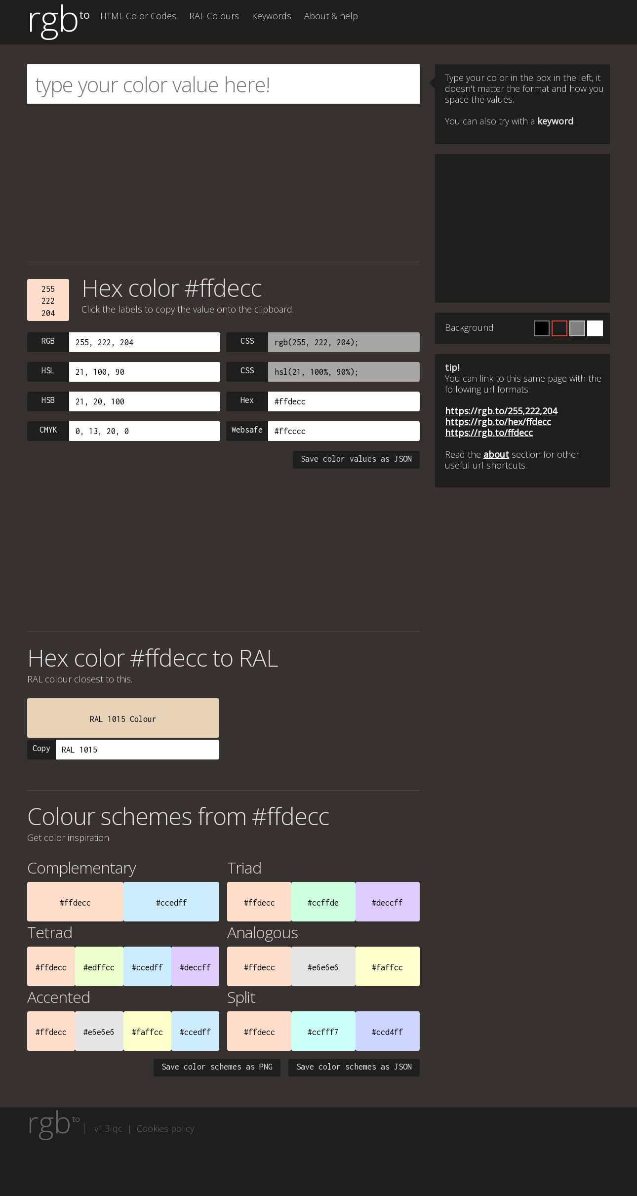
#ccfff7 (323, 1032)
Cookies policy (165, 1128)
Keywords (271, 16)
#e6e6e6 (323, 967)
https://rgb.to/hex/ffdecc (498, 422)
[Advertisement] (223, 183)
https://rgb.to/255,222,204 (501, 411)
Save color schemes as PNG (217, 1066)
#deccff (387, 902)
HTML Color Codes (138, 16)
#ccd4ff (387, 1032)
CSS (247, 340)
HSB (48, 400)
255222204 (48, 301)
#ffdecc (75, 902)
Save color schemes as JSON (354, 1066)
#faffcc (387, 967)
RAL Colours (214, 16)
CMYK (48, 429)
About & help (331, 16)
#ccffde (323, 902)
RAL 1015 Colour (123, 719)
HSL (48, 370)
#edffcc (99, 967)
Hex (247, 400)
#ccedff (171, 902)
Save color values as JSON (356, 458)
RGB (48, 340)
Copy (41, 748)
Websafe (247, 429)
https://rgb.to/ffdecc (489, 433)
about (496, 454)
